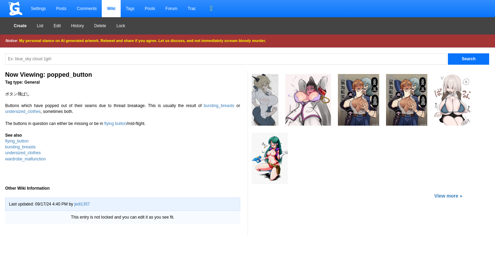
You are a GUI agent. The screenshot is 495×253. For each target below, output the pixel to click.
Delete (100, 25)
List (40, 25)
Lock (121, 25)
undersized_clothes (23, 111)
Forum (171, 8)
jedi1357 (82, 204)
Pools (150, 8)
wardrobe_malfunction (25, 159)
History (77, 25)
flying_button (17, 141)
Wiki (111, 8)
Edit (57, 25)
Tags (130, 8)
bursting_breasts (219, 105)
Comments (87, 8)
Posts (61, 8)
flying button (115, 123)
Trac (192, 8)
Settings (38, 8)
